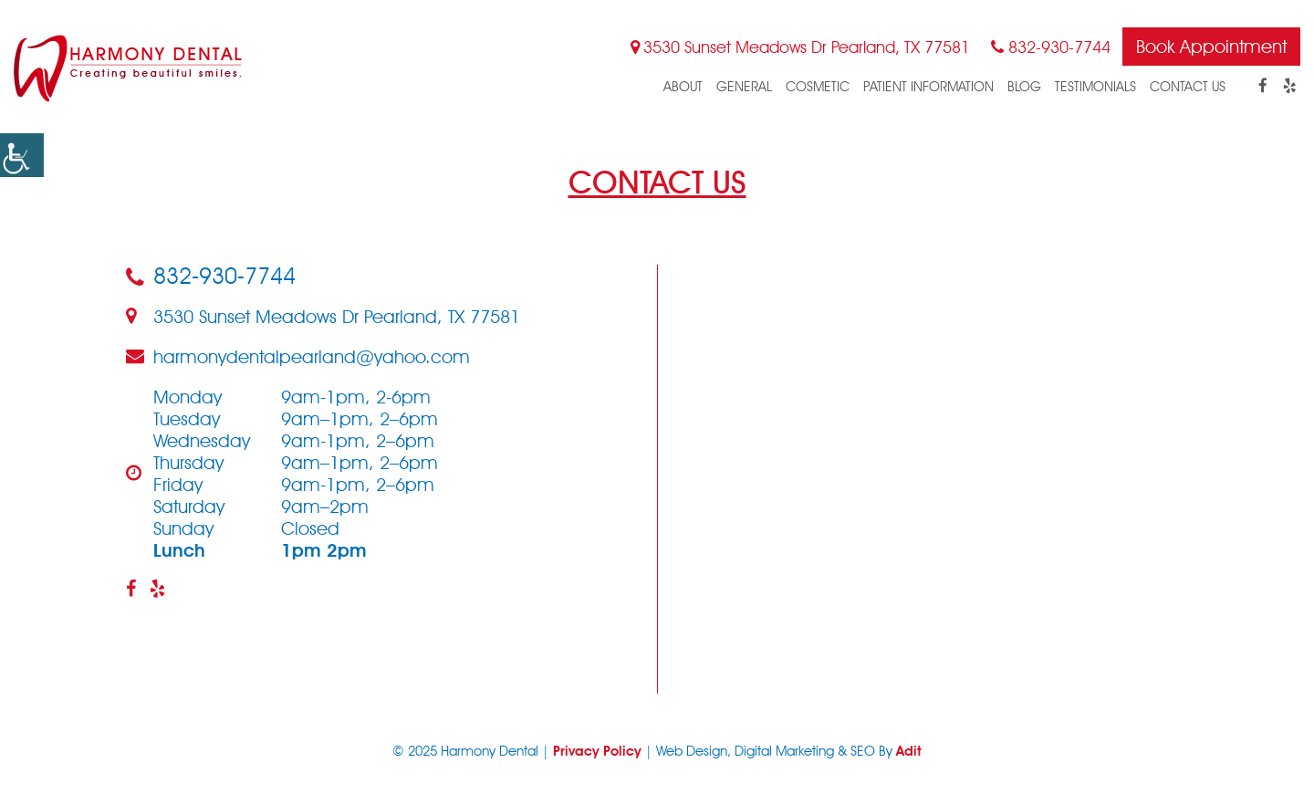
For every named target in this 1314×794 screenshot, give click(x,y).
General (744, 86)
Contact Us (1187, 86)
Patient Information (928, 86)
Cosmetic (818, 86)
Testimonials (1095, 86)
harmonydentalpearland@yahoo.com (298, 357)
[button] (22, 155)
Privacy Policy (597, 751)
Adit (909, 751)
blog (1024, 86)
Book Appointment (1211, 46)
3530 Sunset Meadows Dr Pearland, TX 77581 (800, 47)
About (683, 86)
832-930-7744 (1051, 47)
